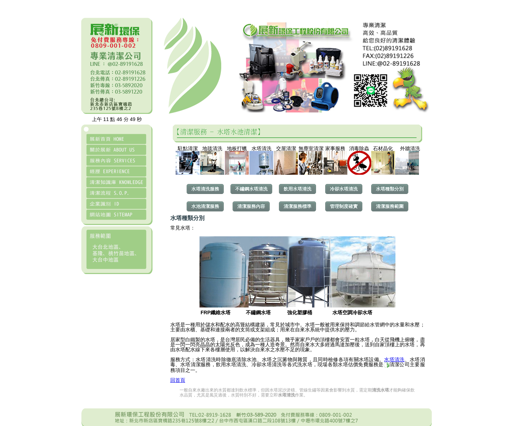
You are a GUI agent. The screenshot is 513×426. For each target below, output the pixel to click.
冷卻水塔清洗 (344, 188)
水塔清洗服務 (205, 188)
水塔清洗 (394, 359)
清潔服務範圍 (390, 206)
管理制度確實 (344, 206)
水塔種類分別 (390, 188)
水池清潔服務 (205, 206)
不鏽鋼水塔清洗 (251, 188)
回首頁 (177, 380)
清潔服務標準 (297, 206)
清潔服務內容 (251, 206)
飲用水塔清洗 (297, 188)
